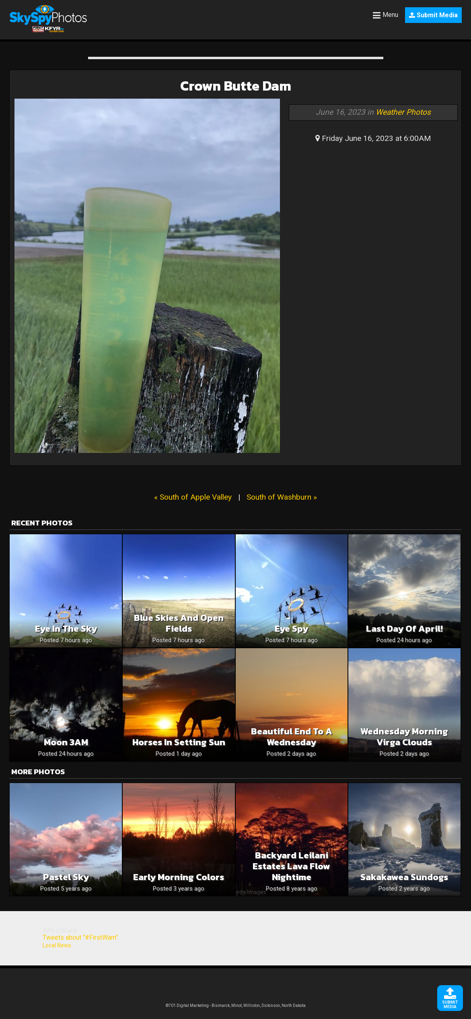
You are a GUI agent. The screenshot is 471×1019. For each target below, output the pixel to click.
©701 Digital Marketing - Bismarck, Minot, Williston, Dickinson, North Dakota (236, 1005)
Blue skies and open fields (179, 623)
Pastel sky (66, 877)
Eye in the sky (66, 628)
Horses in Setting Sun (178, 742)
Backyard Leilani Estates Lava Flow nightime (291, 866)
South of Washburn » (282, 497)
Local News (57, 945)
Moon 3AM (66, 742)
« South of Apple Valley (193, 497)
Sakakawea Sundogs (404, 877)
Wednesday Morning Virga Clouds (404, 737)
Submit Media (433, 15)
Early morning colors (178, 877)
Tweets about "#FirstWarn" (80, 937)
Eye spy (291, 628)
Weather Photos (403, 112)
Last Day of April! (404, 628)
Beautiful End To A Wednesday (291, 737)
